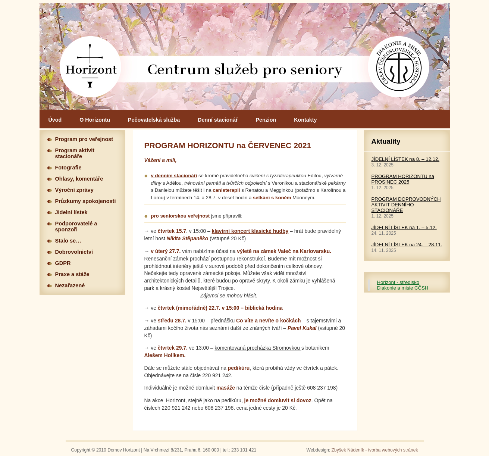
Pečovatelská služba (154, 120)
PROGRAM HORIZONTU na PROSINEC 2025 (403, 179)
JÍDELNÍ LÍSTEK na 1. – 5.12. (404, 227)
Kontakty (305, 120)
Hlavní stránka (245, 56)
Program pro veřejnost (84, 139)
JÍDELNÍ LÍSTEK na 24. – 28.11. (407, 244)
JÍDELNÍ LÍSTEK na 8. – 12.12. (406, 159)
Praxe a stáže (72, 274)
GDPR (63, 263)
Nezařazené (70, 285)
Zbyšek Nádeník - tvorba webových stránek (375, 450)
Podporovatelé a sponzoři (76, 226)
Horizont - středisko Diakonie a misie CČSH (403, 285)
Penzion (266, 120)
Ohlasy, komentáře (79, 179)
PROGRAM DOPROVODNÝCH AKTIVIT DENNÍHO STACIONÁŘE (406, 204)
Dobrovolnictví (74, 252)
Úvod (55, 120)
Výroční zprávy (74, 190)
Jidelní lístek (71, 212)
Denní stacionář (218, 120)
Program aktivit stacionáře (75, 153)
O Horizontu (94, 120)
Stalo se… (68, 241)
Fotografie (68, 168)
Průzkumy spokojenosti (85, 201)
